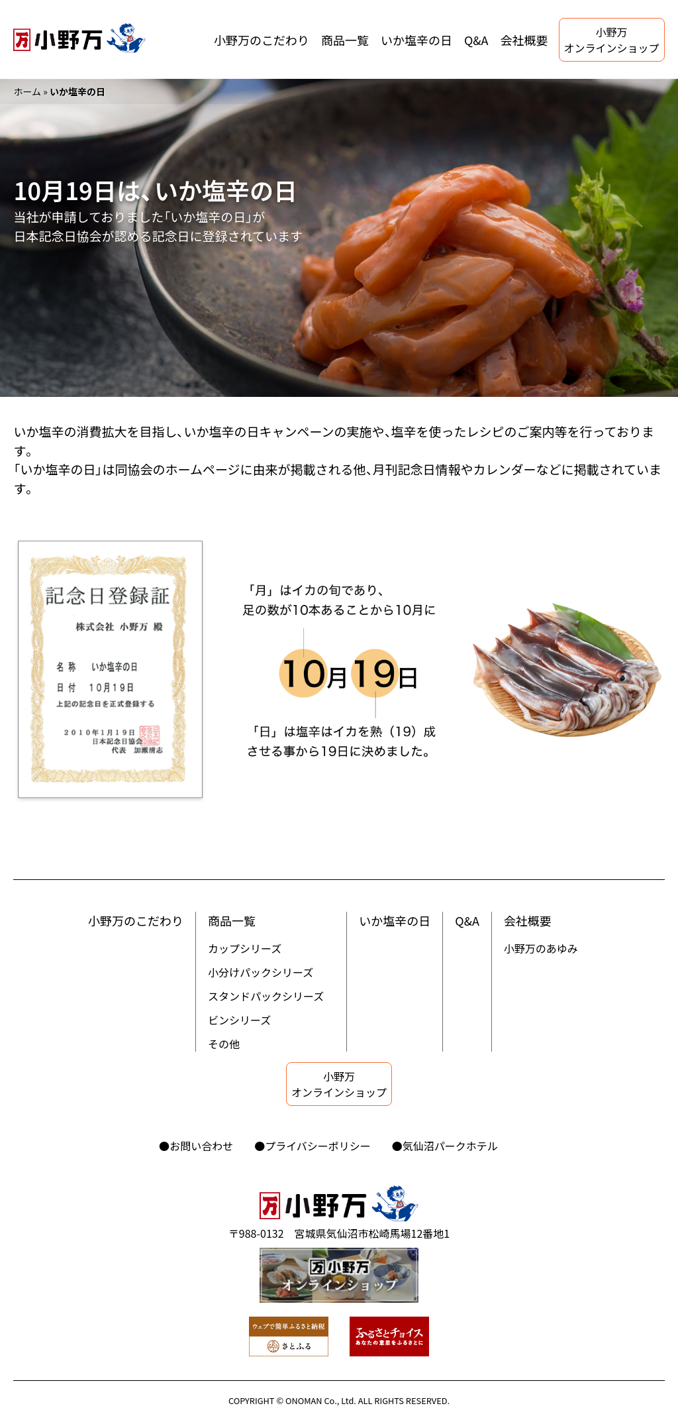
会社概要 (524, 39)
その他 (224, 1044)
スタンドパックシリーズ (266, 996)
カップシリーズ (244, 948)
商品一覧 (345, 39)
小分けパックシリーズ (260, 972)
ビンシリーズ (239, 1020)
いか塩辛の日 (416, 39)
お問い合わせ (201, 1146)
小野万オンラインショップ (611, 40)
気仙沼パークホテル (450, 1146)
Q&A (476, 39)
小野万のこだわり (261, 39)
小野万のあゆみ (541, 948)
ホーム (27, 91)
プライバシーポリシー (318, 1146)
